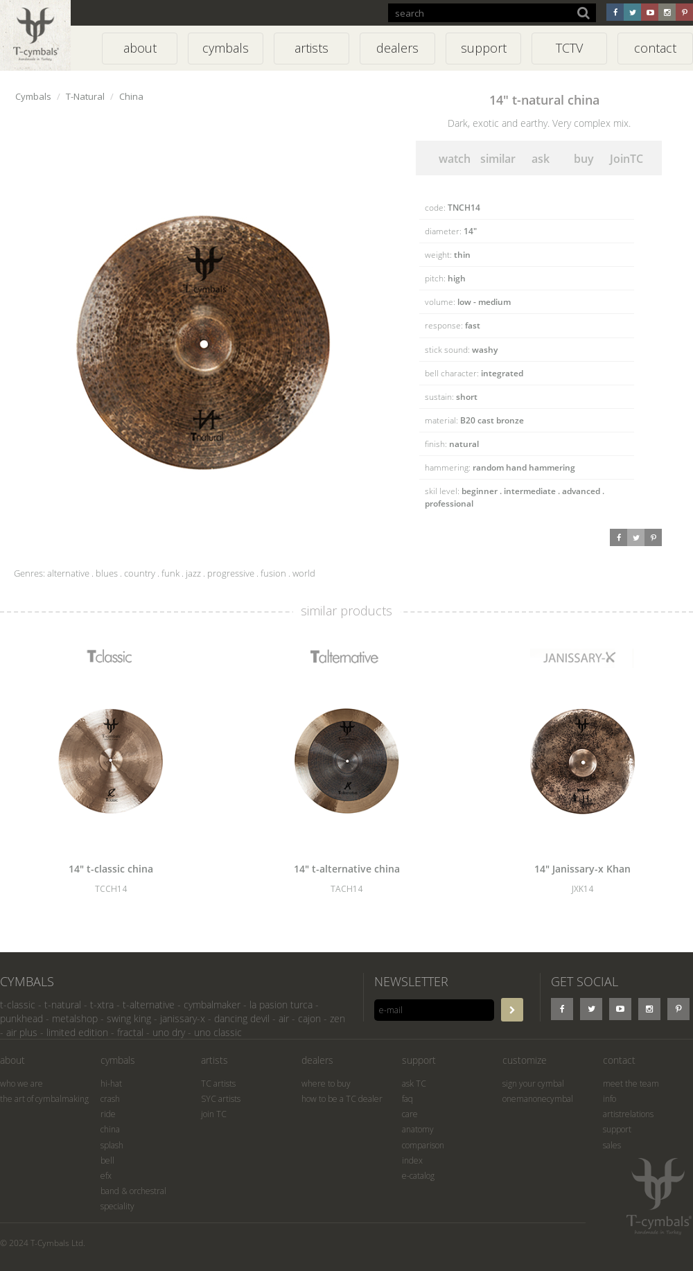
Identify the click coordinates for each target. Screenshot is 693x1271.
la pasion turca (281, 1004)
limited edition (77, 1032)
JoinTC (626, 158)
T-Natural (85, 96)
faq (407, 1099)
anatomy (418, 1129)
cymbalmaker (212, 1004)
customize (524, 1060)
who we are (21, 1083)
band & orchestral (133, 1191)
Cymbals (33, 96)
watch (455, 158)
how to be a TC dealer (342, 1099)
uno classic (218, 1032)
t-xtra (102, 1004)
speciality (117, 1206)
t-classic (17, 1004)
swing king (129, 1018)
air (284, 1018)
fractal (130, 1032)
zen (337, 1018)
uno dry (168, 1032)
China (131, 96)
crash (110, 1099)
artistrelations (628, 1114)
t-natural (62, 1004)
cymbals (117, 1060)
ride (108, 1114)
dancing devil (242, 1018)
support (419, 1060)
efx (106, 1176)
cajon (309, 1018)
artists (214, 1060)
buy (584, 158)
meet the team (631, 1083)
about (12, 1060)
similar (498, 158)
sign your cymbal (533, 1083)
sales (612, 1145)
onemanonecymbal (537, 1099)
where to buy (326, 1083)
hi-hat (111, 1083)
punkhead (21, 1018)
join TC (214, 1114)
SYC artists (220, 1099)
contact (619, 1060)
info (609, 1099)
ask (541, 158)
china (110, 1129)
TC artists (218, 1083)
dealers (317, 1060)
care (410, 1114)
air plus (21, 1032)
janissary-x (182, 1018)
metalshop (75, 1018)
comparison (423, 1145)
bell (107, 1160)
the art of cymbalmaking (44, 1099)
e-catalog (418, 1176)
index (412, 1160)
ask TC (414, 1083)
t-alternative (149, 1004)
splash (111, 1145)
